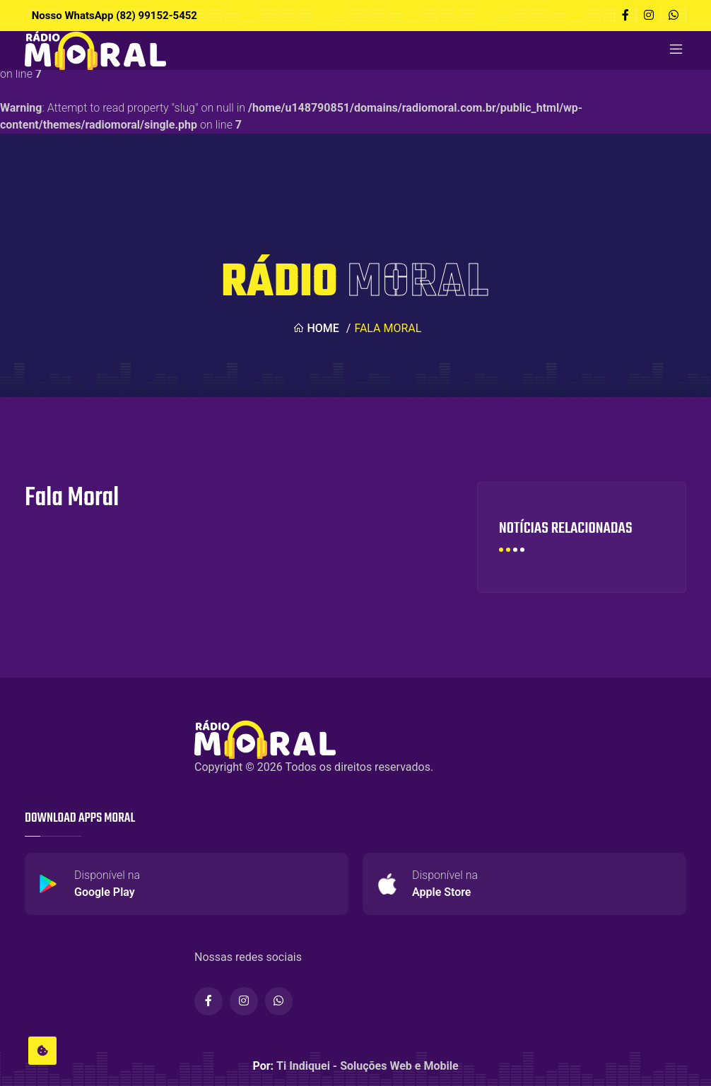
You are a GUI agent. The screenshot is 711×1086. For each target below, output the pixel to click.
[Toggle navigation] (675, 50)
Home (316, 328)
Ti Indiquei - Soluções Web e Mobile (367, 1066)
